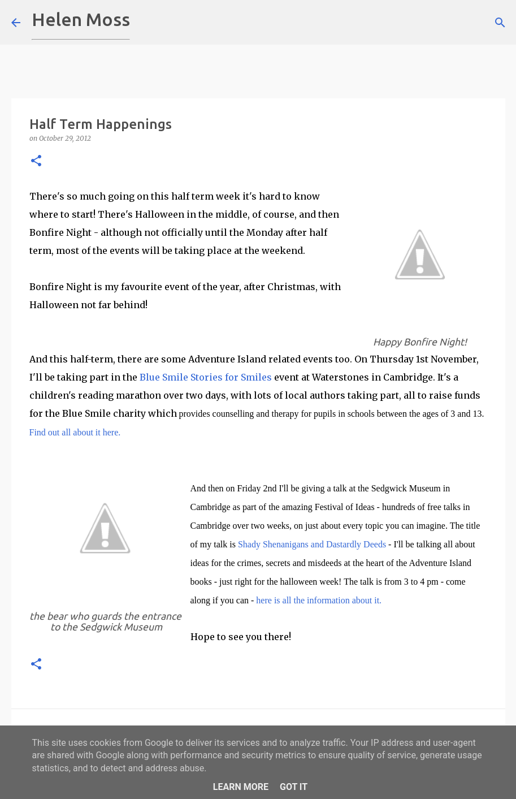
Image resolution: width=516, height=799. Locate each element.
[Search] (146, 22)
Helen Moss (81, 19)
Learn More (240, 786)
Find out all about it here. (75, 432)
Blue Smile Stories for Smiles (206, 377)
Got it (293, 786)
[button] (36, 161)
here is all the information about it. (317, 600)
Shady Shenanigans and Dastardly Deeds (312, 544)
